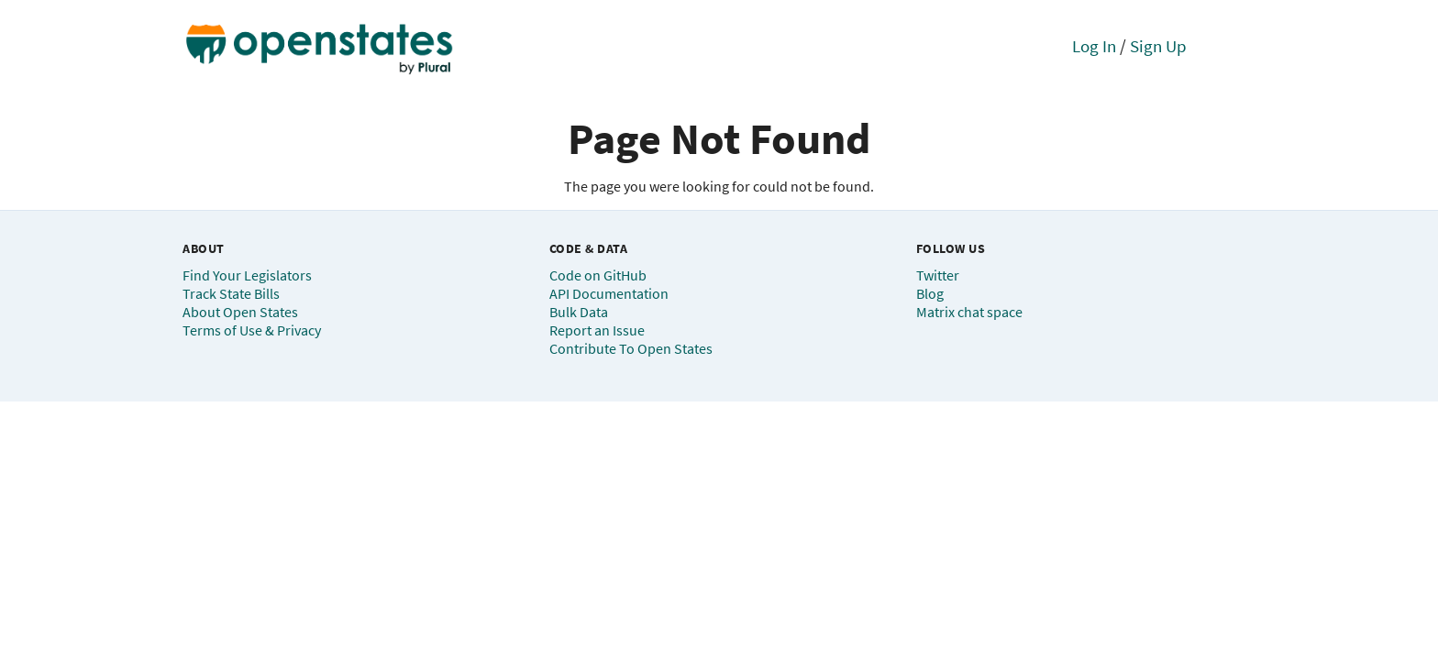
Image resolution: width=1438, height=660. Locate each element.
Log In (1094, 46)
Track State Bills (231, 293)
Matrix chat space (969, 311)
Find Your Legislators (247, 275)
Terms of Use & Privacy (252, 330)
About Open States (240, 311)
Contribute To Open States (631, 348)
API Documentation (609, 293)
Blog (930, 293)
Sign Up (1158, 46)
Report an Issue (597, 330)
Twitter (937, 275)
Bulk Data (578, 311)
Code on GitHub (598, 275)
